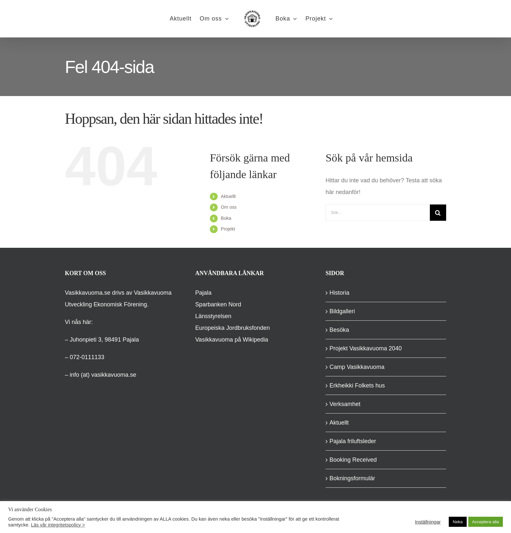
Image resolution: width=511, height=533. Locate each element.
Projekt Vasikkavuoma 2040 (365, 348)
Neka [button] (457, 521)
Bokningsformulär (352, 478)
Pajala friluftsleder (352, 441)
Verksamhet (344, 404)
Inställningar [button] (428, 522)
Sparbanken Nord (218, 304)
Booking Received (353, 459)
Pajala (203, 292)
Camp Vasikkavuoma (357, 367)
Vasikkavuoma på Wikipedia (231, 339)
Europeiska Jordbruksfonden (232, 328)
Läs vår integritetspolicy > (58, 524)
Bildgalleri (342, 311)
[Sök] (438, 212)
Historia (339, 292)
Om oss (229, 207)
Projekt (228, 228)
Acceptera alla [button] (485, 521)
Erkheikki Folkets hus (357, 385)
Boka (226, 218)
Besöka (339, 330)
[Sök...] (378, 212)
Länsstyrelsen (213, 316)
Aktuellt (228, 196)
